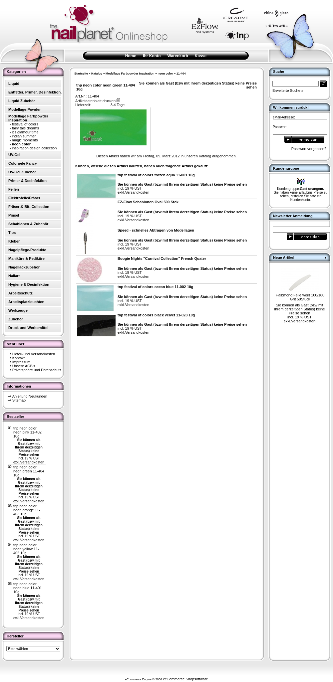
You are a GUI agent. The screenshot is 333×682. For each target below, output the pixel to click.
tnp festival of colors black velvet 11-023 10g (156, 315)
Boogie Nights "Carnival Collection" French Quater (162, 258)
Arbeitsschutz (20, 293)
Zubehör (15, 319)
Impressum (21, 362)
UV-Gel (14, 155)
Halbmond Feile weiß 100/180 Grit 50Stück (300, 297)
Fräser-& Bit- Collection (28, 207)
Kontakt (18, 358)
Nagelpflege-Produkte (27, 250)
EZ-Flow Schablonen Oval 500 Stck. (148, 202)
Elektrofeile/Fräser (24, 198)
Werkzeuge (18, 310)
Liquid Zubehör (21, 101)
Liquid (13, 83)
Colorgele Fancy (22, 163)
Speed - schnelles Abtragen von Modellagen (156, 230)
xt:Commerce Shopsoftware (185, 679)
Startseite (81, 73)
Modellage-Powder (24, 109)
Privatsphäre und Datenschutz (36, 370)
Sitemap (19, 400)
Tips (12, 233)
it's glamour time (25, 132)
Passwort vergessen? (308, 149)
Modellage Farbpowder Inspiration (130, 73)
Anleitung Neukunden (29, 396)
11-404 (181, 73)
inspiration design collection (34, 148)
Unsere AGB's (23, 366)
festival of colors (25, 124)
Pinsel (13, 215)
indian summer (24, 136)
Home (130, 56)
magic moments (25, 140)
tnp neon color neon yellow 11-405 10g (26, 549)
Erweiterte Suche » (287, 90)
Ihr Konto (152, 56)
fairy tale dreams (25, 128)
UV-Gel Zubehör (22, 172)
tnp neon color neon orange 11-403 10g (26, 510)
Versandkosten (32, 462)
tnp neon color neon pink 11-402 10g (27, 432)
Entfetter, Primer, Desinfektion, (35, 92)
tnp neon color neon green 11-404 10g (28, 471)
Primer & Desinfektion (27, 181)
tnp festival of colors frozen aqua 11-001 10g (156, 175)
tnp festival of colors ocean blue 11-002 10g (155, 287)
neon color (165, 73)
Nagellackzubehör (24, 267)
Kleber (14, 241)
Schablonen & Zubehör (28, 224)
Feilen (13, 189)
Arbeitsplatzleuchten (26, 302)
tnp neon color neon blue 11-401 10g (27, 588)
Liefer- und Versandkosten (33, 354)
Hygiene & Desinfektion (28, 284)
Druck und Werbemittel (28, 328)
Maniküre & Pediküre (26, 258)
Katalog (96, 73)
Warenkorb (177, 56)
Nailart (14, 276)
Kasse (200, 56)
